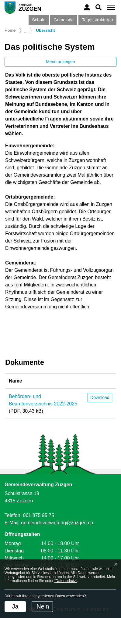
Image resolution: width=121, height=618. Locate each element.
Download (99, 397)
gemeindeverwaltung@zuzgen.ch (57, 522)
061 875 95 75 (38, 515)
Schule (38, 19)
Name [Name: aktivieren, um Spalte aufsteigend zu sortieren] (15, 380)
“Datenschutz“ (65, 581)
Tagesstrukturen (97, 19)
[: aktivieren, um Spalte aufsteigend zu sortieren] (100, 381)
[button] (98, 7)
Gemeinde (64, 19)
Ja (15, 606)
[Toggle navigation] (110, 7)
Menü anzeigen (60, 61)
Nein (42, 606)
